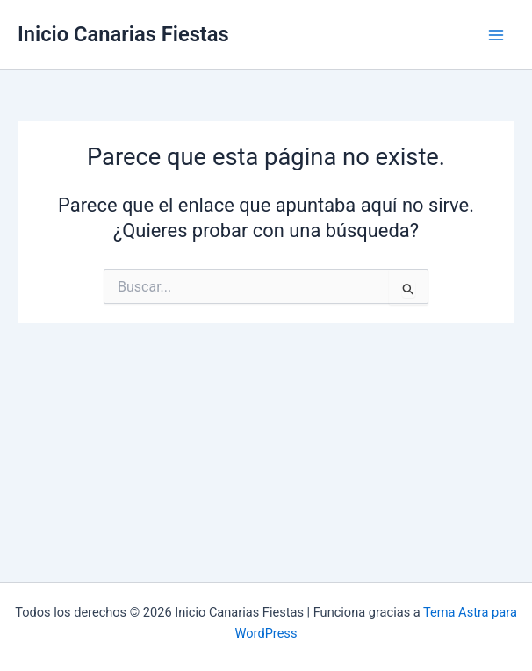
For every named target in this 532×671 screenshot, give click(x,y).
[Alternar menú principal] (496, 35)
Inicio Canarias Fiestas (123, 34)
